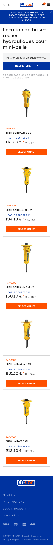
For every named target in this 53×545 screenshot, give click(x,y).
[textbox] (26, 57)
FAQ (5, 539)
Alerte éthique (40, 539)
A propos (14, 539)
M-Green (26, 539)
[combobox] (26, 57)
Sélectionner (26, 152)
